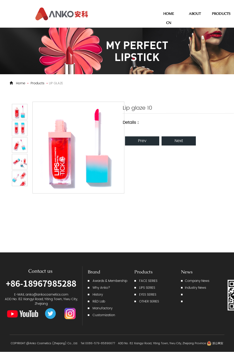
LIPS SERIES (147, 287)
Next (179, 141)
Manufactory (102, 308)
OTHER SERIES (149, 301)
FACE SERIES (148, 280)
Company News (197, 280)
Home (20, 83)
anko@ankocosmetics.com (47, 294)
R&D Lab (99, 301)
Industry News (195, 287)
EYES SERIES (147, 294)
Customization (104, 315)
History (98, 294)
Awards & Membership (110, 280)
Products (37, 83)
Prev (142, 141)
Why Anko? (101, 287)
